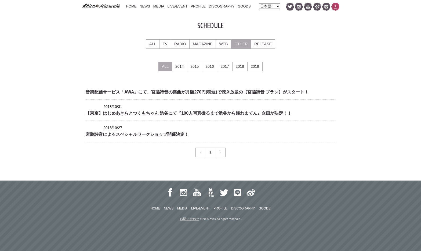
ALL (152, 44)
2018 (240, 66)
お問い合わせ (189, 219)
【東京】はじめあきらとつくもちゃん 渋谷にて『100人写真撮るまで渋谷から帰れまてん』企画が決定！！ (189, 113)
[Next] (220, 152)
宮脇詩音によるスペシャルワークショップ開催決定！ (137, 134)
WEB (223, 44)
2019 (255, 66)
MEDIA (158, 6)
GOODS (244, 6)
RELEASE (263, 44)
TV (165, 44)
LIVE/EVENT (177, 6)
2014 (179, 66)
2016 (209, 66)
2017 (224, 66)
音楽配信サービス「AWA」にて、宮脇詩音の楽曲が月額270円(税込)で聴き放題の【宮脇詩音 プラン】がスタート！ (197, 92)
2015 (194, 66)
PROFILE (198, 6)
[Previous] (200, 152)
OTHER (241, 44)
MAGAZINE (202, 44)
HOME (131, 6)
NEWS (145, 6)
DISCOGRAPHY (221, 6)
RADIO (180, 44)
